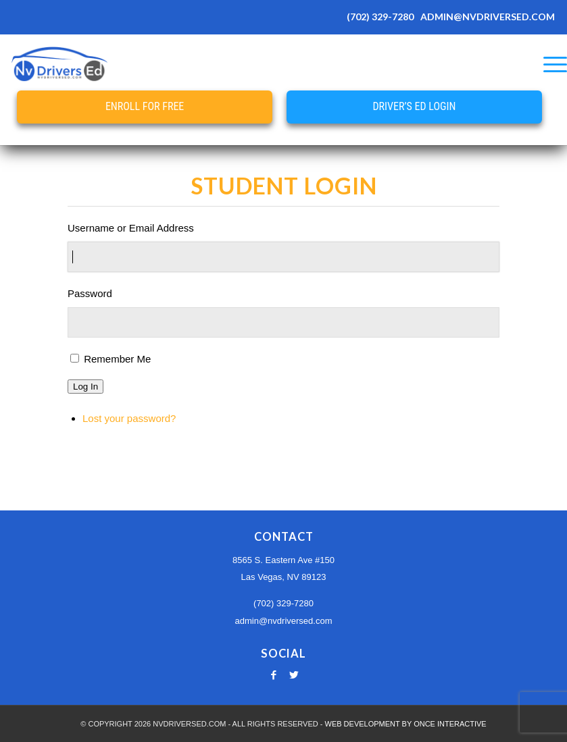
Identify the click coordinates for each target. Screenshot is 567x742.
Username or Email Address (131, 228)
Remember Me (117, 359)
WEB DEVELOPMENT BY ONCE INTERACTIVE (406, 724)
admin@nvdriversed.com (283, 621)
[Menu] (548, 64)
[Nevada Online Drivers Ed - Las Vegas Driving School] (59, 64)
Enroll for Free (144, 106)
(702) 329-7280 (380, 16)
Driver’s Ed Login (413, 106)
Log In (85, 386)
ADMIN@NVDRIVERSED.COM (487, 16)
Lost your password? (129, 418)
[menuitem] (548, 64)
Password (90, 293)
